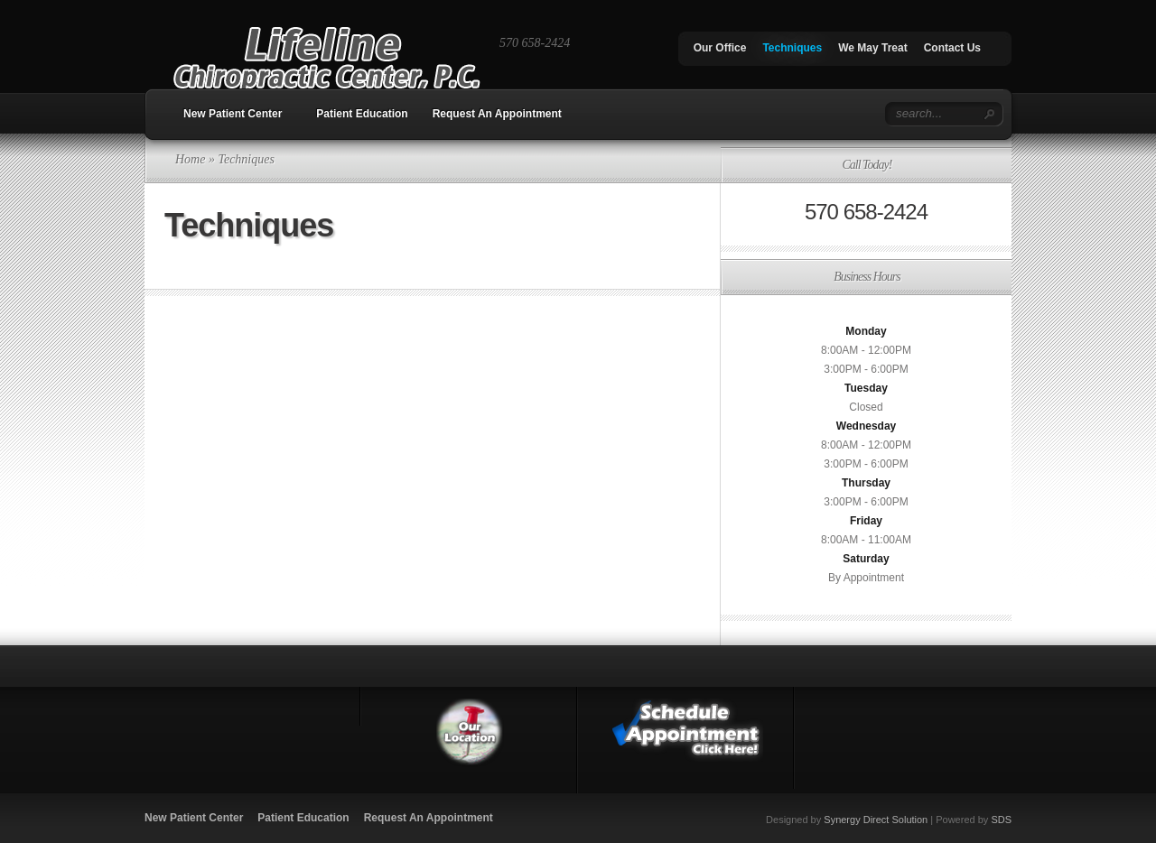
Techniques (792, 48)
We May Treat (872, 48)
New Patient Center (232, 113)
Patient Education (361, 113)
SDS (1001, 819)
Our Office (720, 48)
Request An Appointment (497, 113)
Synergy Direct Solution (876, 819)
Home (190, 159)
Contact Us (952, 48)
